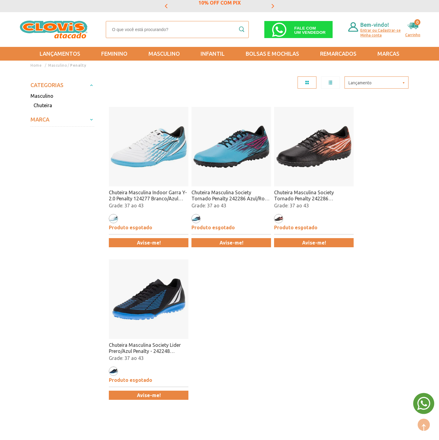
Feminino (114, 54)
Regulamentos (46, 327)
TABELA (307, 82)
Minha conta (371, 35)
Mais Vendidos (221, 309)
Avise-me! (145, 235)
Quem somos (103, 309)
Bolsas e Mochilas (272, 54)
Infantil (213, 54)
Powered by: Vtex (45, 431)
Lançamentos (60, 54)
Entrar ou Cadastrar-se (380, 30)
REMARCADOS (338, 54)
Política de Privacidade (55, 336)
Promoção (216, 327)
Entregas (40, 318)
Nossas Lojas (103, 327)
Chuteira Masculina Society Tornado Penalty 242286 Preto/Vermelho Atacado (289, 188)
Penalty (78, 65)
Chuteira (43, 105)
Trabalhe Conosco (109, 336)
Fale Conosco (103, 345)
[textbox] (177, 29)
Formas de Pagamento (114, 318)
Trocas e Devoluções (53, 309)
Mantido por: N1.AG (87, 431)
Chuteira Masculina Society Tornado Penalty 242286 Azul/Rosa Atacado (214, 188)
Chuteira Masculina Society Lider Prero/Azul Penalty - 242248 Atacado (371, 188)
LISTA (330, 82)
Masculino (164, 54)
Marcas (388, 54)
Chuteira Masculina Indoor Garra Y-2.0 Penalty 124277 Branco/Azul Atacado (145, 188)
